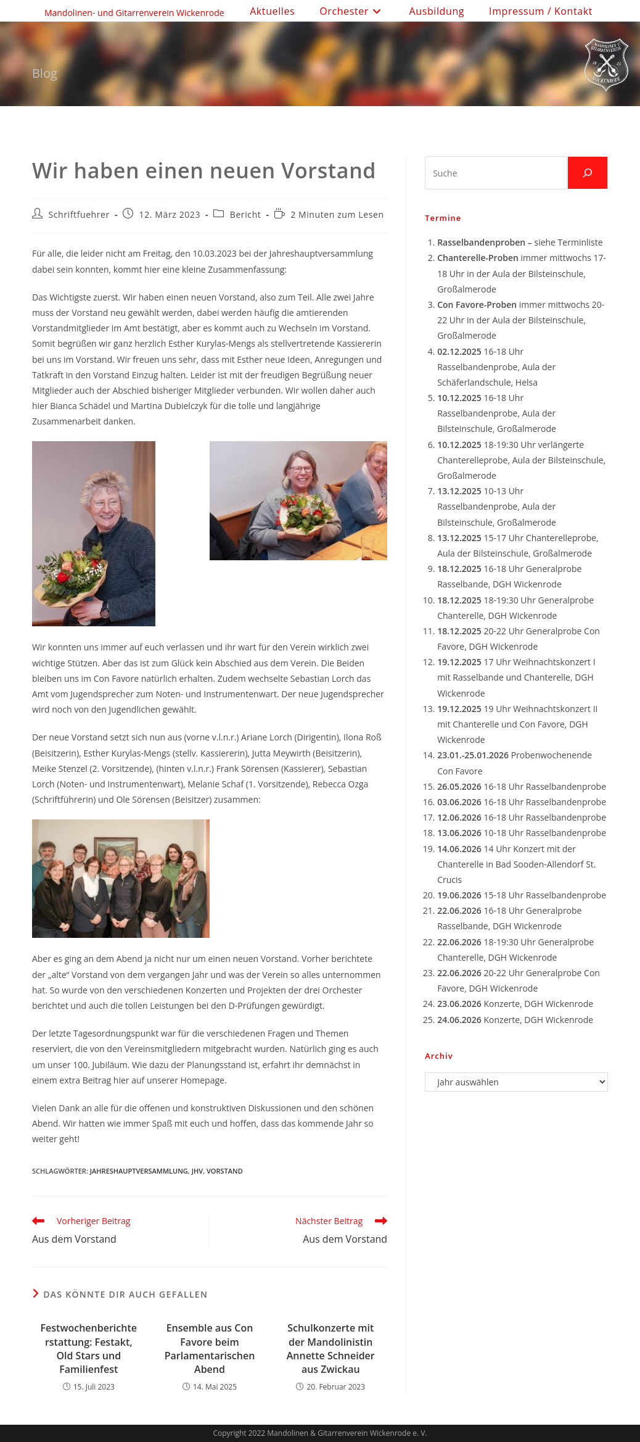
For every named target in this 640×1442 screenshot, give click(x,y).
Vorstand (225, 1170)
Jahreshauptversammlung (139, 1170)
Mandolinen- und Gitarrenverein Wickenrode (134, 13)
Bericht (245, 214)
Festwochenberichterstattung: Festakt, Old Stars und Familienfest (89, 1348)
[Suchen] (587, 172)
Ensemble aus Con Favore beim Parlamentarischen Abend (210, 1348)
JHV (197, 1170)
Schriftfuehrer (79, 214)
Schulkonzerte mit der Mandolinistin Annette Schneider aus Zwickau (331, 1348)
